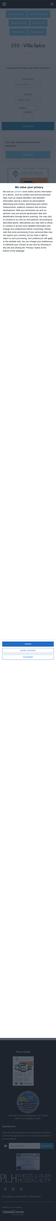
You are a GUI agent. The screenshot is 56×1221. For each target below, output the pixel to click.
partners (18, 192)
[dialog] (28, 610)
